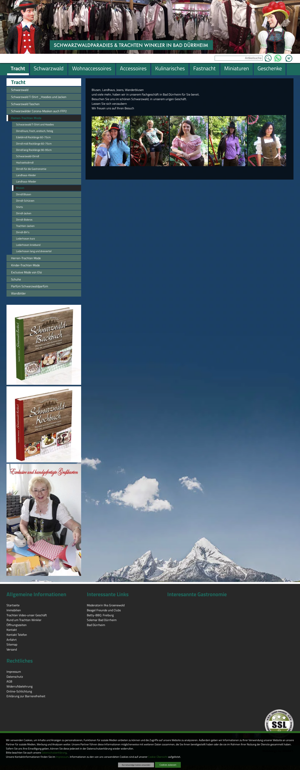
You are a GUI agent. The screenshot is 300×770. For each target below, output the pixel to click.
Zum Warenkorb (288, 56)
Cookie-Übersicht (158, 757)
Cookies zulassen (168, 765)
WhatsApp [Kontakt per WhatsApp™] (278, 57)
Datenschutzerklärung (54, 752)
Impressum (62, 757)
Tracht (18, 82)
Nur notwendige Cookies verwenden (136, 764)
